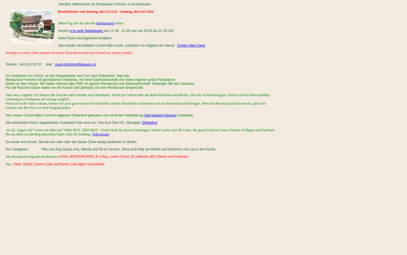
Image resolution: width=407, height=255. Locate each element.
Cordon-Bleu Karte (191, 45)
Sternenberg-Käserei (160, 115)
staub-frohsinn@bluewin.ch (75, 64)
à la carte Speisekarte (86, 31)
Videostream (100, 134)
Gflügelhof (149, 123)
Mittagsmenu (105, 23)
